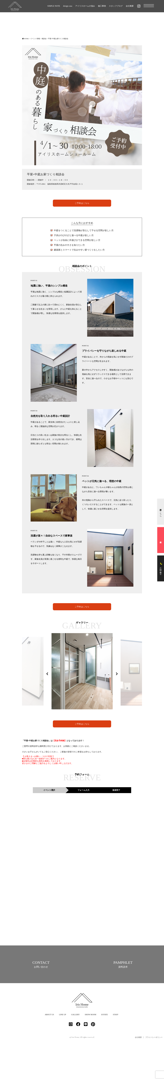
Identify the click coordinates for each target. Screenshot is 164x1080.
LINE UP (62, 1048)
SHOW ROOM (90, 1048)
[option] (76, 672)
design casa (67, 6)
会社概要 (130, 6)
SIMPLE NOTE (53, 6)
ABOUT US (49, 1048)
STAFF (115, 1048)
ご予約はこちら (82, 203)
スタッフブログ (116, 6)
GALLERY (75, 1048)
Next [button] (116, 673)
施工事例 (102, 6)
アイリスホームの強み (85, 6)
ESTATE (104, 1048)
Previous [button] (47, 673)
